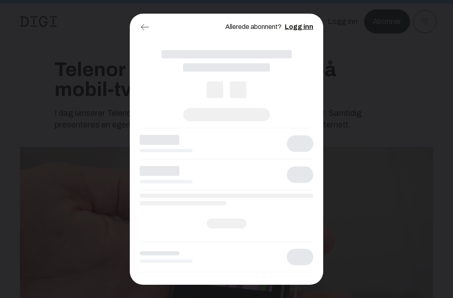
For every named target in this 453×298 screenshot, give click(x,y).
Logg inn (299, 26)
